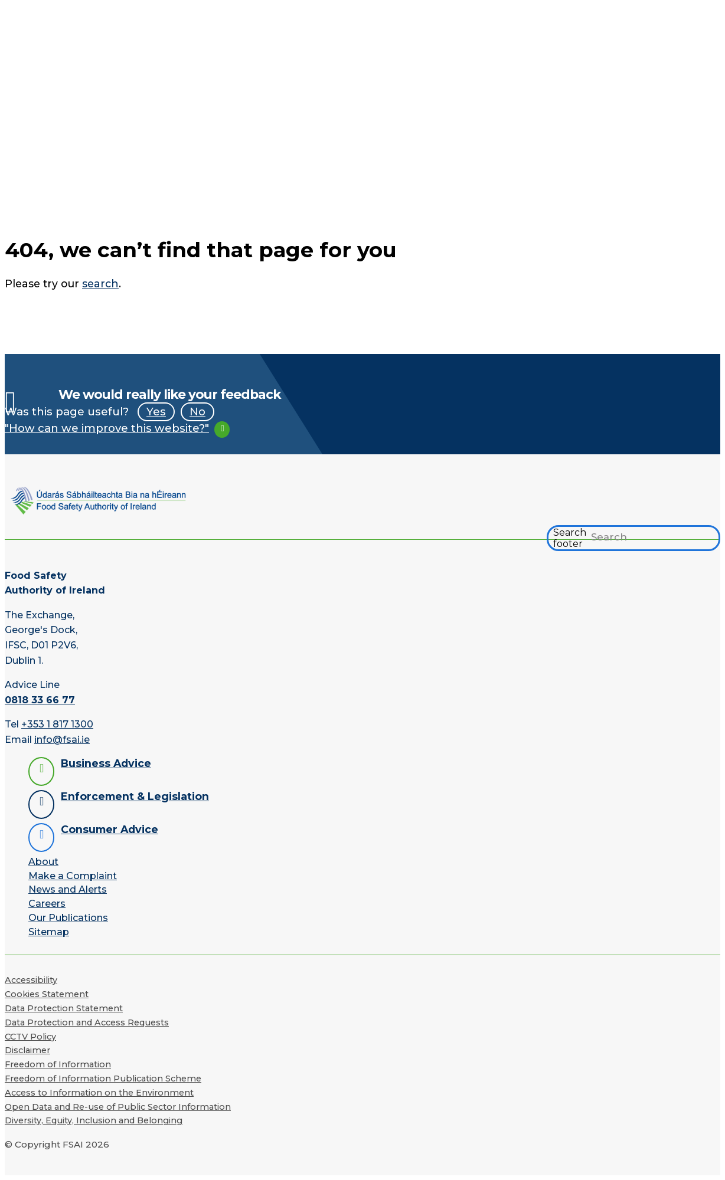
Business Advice (106, 763)
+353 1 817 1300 (57, 724)
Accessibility (31, 980)
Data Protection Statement (64, 1008)
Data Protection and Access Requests (87, 1022)
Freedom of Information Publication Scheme (103, 1078)
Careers (47, 903)
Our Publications (68, 917)
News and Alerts (67, 889)
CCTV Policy (30, 1036)
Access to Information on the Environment (99, 1092)
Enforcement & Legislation (135, 796)
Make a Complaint (72, 875)
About (43, 861)
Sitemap (48, 932)
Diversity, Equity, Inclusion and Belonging (93, 1120)
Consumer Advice (109, 829)
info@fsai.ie (62, 739)
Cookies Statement (47, 994)
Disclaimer (27, 1050)
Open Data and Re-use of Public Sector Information (118, 1107)
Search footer (569, 538)
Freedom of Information (58, 1064)
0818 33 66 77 (40, 700)
